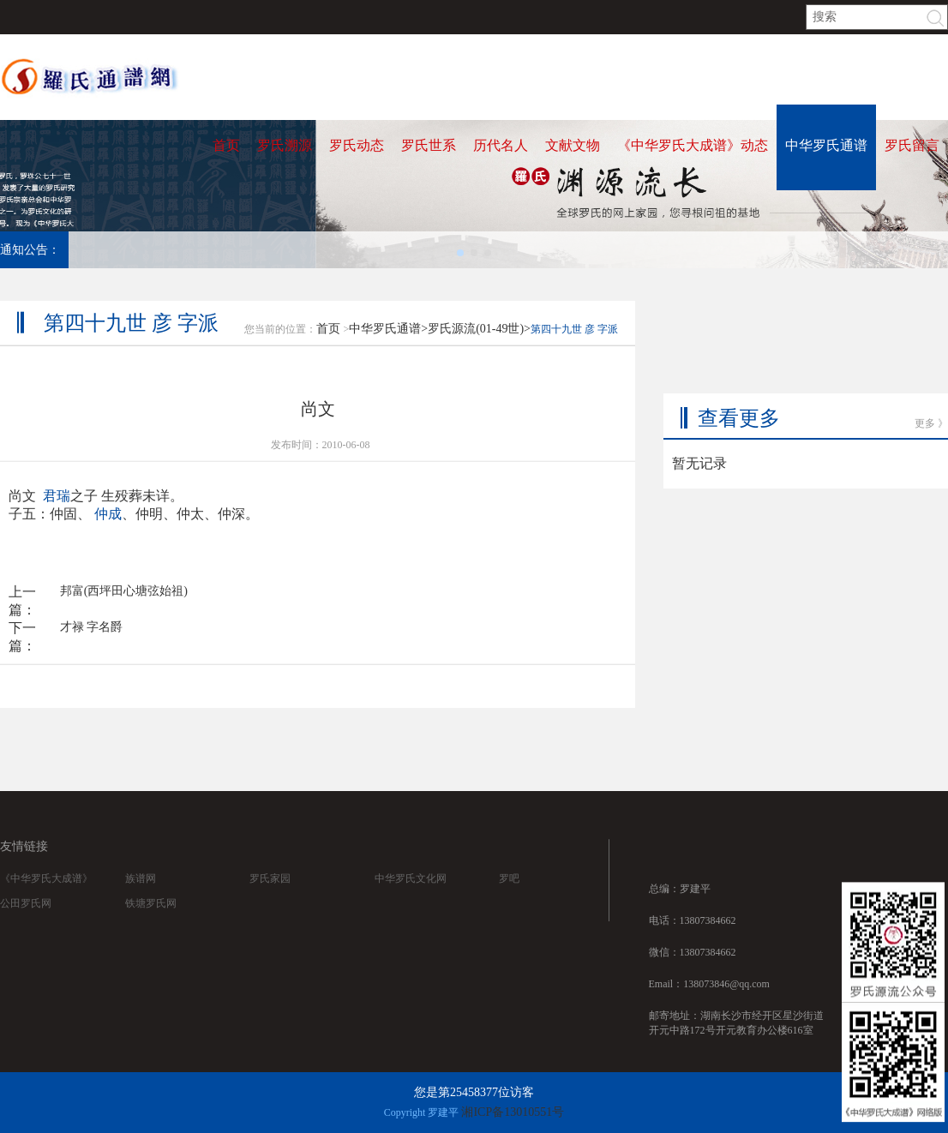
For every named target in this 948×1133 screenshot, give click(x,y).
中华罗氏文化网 (411, 896)
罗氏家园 (270, 896)
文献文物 (572, 145)
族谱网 (140, 896)
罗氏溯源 (284, 145)
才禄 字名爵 (91, 638)
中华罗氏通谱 (826, 145)
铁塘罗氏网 (151, 921)
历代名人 (500, 145)
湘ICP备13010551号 (512, 1112)
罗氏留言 (912, 145)
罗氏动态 (356, 145)
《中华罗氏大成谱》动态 (692, 145)
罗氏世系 (428, 145)
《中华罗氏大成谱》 (46, 896)
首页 (226, 145)
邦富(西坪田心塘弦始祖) (124, 602)
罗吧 (509, 896)
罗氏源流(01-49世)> (479, 339)
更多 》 (931, 381)
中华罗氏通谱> (388, 339)
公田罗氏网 (25, 921)
